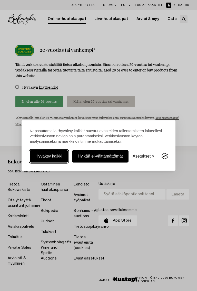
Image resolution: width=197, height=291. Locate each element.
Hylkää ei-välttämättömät (100, 156)
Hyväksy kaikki (48, 156)
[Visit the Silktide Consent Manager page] (165, 156)
